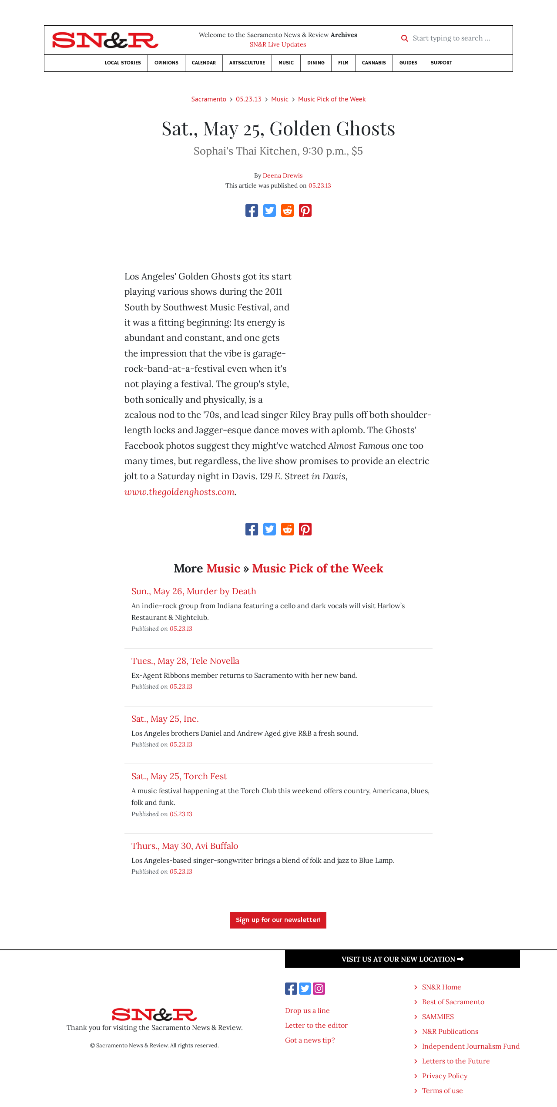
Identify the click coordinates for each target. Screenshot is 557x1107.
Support (441, 63)
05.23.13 (249, 98)
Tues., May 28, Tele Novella (185, 660)
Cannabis (374, 63)
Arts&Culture (247, 63)
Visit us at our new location (403, 959)
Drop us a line (307, 1010)
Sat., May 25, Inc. (165, 718)
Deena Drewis (282, 175)
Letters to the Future (456, 1061)
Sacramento (208, 98)
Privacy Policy (444, 1075)
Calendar (204, 63)
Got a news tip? (310, 1040)
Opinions (166, 63)
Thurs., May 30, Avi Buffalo (184, 845)
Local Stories (123, 63)
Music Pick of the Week (332, 98)
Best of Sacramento (453, 1001)
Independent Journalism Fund (471, 1046)
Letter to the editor (316, 1025)
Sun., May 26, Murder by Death (193, 590)
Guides (408, 63)
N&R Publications (450, 1031)
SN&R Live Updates (278, 44)
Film (343, 63)
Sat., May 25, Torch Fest (179, 776)
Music (286, 63)
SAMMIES (438, 1016)
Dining (316, 63)
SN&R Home (441, 987)
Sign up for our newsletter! (278, 920)
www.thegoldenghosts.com (179, 492)
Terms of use (442, 1090)
